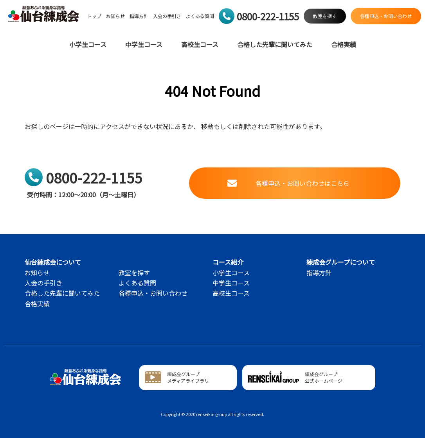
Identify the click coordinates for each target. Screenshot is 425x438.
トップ (94, 16)
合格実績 (343, 44)
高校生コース (199, 44)
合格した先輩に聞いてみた (274, 44)
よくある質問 (200, 16)
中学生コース (143, 44)
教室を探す (134, 272)
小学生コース (87, 44)
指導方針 (139, 16)
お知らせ (115, 16)
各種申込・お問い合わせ (153, 293)
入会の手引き (167, 16)
